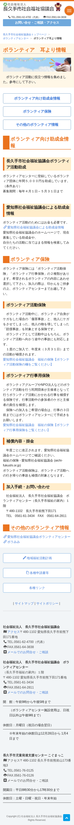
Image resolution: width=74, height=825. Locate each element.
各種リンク (37, 588)
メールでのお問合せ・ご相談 (27, 652)
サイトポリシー (47, 603)
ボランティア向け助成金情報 (37, 98)
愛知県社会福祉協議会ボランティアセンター (37, 536)
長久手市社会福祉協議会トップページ (25, 34)
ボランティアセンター (16, 38)
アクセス (13, 631)
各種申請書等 (37, 573)
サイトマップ (24, 603)
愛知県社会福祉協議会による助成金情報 (34, 227)
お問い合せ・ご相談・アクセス (37, 22)
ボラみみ (12, 542)
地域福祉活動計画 (37, 558)
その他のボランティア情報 (37, 125)
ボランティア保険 (37, 111)
